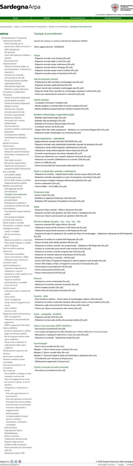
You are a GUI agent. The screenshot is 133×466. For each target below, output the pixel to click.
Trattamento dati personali (15, 439)
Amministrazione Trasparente (14, 38)
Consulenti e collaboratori (14, 92)
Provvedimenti (9, 208)
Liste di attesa (10, 308)
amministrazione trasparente (34, 27)
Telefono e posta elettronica (16, 89)
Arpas (15, 18)
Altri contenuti (9, 371)
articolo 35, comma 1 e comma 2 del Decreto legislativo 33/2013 (60, 41)
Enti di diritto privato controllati (17, 180)
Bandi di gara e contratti (13, 223)
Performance (8, 146)
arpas (17, 27)
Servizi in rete (10, 311)
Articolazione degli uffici (14, 86)
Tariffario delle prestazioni (15, 444)
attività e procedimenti (58, 27)
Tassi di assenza (11, 126)
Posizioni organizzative (14, 115)
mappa (121, 465)
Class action (9, 297)
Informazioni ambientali (13, 356)
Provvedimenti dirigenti (14, 217)
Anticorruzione (10, 427)
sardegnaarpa (6, 27)
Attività (47, 18)
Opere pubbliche (10, 328)
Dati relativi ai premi (13, 160)
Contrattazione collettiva (14, 135)
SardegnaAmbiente (113, 18)
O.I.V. (6, 140)
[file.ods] (60, 346)
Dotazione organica (12, 118)
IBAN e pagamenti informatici (17, 325)
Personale (7, 95)
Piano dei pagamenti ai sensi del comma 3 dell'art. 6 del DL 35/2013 (17, 382)
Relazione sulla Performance (16, 152)
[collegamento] (66, 359)
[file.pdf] (66, 58)
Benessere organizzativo (15, 163)
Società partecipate (12, 177)
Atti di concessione (12, 234)
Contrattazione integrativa (15, 137)
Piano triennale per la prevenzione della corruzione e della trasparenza (17, 46)
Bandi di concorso (11, 143)
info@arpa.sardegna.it (9, 465)
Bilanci (6, 237)
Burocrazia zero (11, 61)
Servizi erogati (9, 288)
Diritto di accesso (11, 436)
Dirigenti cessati (11, 106)
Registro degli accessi (14, 442)
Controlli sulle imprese (12, 220)
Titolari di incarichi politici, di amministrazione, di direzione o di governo (17, 69)
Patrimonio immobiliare (14, 254)
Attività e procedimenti (12, 186)
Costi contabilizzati (12, 300)
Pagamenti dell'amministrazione (17, 314)
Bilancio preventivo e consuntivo (18, 240)
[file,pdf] (62, 118)
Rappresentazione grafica (15, 183)
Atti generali (9, 52)
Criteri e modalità (11, 231)
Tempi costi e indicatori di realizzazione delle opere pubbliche (15, 345)
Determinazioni (12, 413)
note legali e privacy (106, 465)
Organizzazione (10, 64)
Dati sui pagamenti (12, 317)
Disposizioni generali (12, 41)
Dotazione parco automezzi (16, 260)
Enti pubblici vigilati (12, 174)
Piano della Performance (15, 149)
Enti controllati (9, 172)
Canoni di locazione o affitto (16, 257)
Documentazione (77, 18)
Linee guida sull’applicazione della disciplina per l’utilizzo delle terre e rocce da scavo (71, 332)
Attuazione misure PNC (14, 453)
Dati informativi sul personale (18, 405)
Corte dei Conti (11, 285)
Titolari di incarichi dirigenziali (17, 103)
